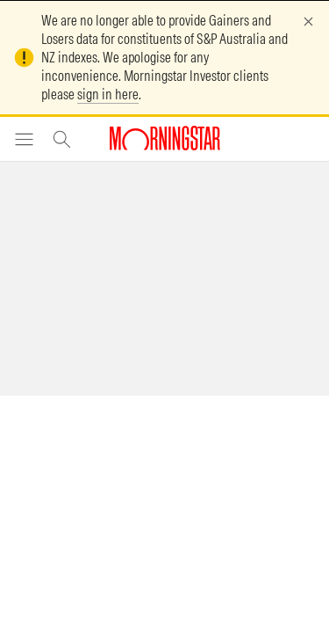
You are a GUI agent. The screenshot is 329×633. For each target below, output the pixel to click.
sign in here (108, 94)
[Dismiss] (308, 21)
